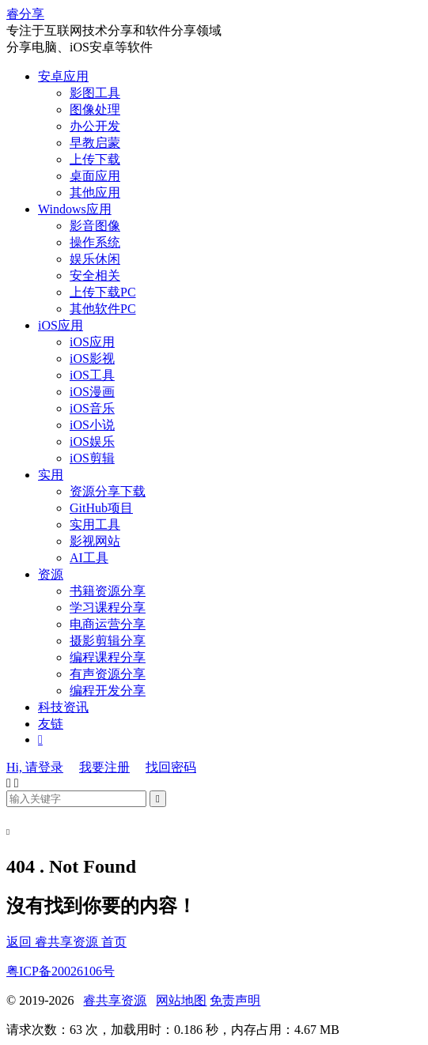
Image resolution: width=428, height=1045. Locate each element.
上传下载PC (103, 292)
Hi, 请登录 (34, 767)
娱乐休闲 (95, 259)
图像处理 (95, 109)
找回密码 (171, 767)
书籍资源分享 (108, 591)
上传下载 (95, 159)
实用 (50, 474)
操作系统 (95, 242)
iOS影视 (92, 358)
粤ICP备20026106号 (60, 971)
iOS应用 (60, 325)
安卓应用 (63, 76)
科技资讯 (63, 707)
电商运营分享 (108, 624)
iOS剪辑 (92, 458)
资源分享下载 (108, 491)
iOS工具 (92, 375)
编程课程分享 (108, 657)
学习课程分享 (108, 607)
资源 (50, 574)
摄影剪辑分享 (108, 640)
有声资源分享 (108, 674)
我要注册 (104, 767)
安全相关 (95, 275)
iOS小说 (92, 425)
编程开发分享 (108, 690)
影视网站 (95, 541)
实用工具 (95, 524)
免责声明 (235, 1000)
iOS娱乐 (92, 441)
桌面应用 (95, 176)
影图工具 (95, 93)
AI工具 (89, 557)
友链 (50, 723)
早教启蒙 (95, 142)
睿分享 (25, 14)
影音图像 (95, 225)
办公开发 (95, 126)
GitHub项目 (101, 508)
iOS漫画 (92, 391)
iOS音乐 (92, 408)
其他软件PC (103, 308)
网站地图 (181, 1000)
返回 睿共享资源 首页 (66, 942)
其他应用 (95, 192)
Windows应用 (75, 209)
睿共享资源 (114, 1000)
